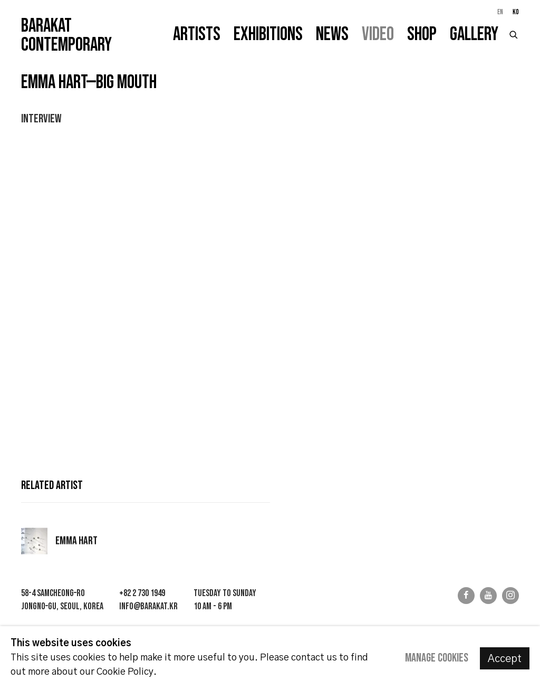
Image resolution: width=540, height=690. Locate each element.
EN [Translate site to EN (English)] (500, 12)
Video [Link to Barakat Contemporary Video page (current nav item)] (378, 34)
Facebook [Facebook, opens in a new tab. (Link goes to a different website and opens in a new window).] (466, 595)
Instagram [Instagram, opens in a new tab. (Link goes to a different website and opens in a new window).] (510, 595)
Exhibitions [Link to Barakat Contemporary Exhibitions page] (268, 34)
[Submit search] (514, 33)
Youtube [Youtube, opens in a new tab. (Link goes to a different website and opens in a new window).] (488, 595)
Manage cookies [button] (436, 658)
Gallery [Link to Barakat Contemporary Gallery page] (474, 34)
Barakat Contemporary (66, 36)
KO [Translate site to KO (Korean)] (516, 12)
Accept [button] (505, 659)
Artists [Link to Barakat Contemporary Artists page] (196, 34)
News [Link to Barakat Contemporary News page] (332, 34)
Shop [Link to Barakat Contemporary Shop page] (422, 34)
